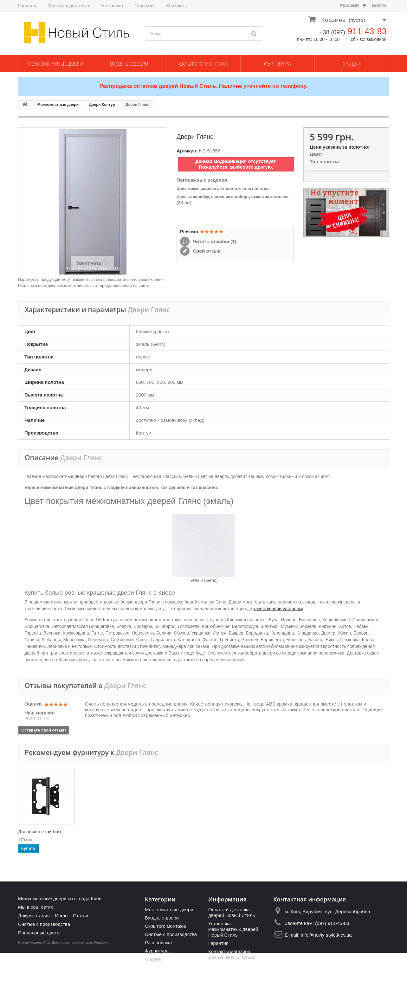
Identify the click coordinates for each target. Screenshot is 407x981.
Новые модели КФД (34, 970)
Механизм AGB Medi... (230, 831)
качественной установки (278, 608)
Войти (378, 5)
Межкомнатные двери (55, 64)
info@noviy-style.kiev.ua (326, 935)
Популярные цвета (39, 932)
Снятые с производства (44, 924)
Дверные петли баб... (355, 831)
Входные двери (129, 64)
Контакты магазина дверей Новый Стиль (231, 954)
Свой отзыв (206, 251)
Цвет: (316, 154)
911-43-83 (366, 31)
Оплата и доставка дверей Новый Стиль (231, 912)
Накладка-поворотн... (167, 831)
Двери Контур (102, 104)
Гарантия (144, 5)
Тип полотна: (325, 161)
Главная (27, 5)
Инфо (61, 915)
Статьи (80, 915)
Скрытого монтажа (203, 64)
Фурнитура (277, 64)
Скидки (352, 64)
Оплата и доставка (68, 5)
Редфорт (101, 970)
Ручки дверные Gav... (41, 831)
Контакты (176, 5)
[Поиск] (254, 33)
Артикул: (187, 150)
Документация (34, 915)
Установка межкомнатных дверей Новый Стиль (233, 929)
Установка (111, 5)
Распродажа (158, 942)
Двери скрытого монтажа (72, 970)
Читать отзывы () (213, 241)
